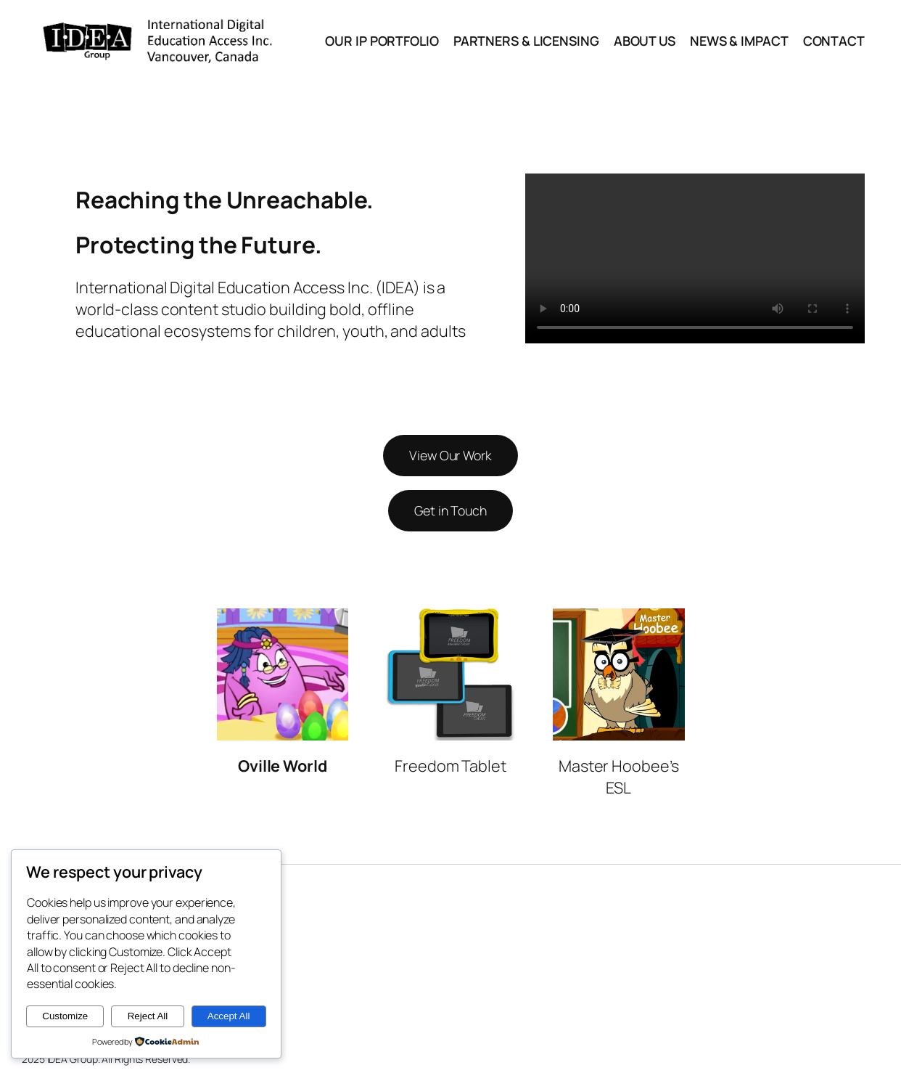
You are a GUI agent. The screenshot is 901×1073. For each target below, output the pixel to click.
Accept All (228, 1016)
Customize (65, 1016)
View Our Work (450, 455)
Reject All (148, 1016)
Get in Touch (450, 510)
